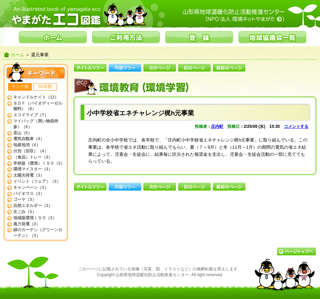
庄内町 (217, 126)
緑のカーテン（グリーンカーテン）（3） (37, 232)
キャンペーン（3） (30, 187)
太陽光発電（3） (28, 175)
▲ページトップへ (296, 251)
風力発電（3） (26, 224)
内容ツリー (125, 67)
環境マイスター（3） (32, 169)
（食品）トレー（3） (32, 157)
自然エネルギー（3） (32, 205)
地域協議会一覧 (272, 37)
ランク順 (20, 86)
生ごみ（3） (24, 211)
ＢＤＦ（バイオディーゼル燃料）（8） (37, 106)
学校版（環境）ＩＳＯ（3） (39, 163)
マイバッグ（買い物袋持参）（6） (35, 124)
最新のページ (229, 67)
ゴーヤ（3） (24, 199)
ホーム (53, 37)
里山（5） (22, 133)
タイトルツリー (90, 67)
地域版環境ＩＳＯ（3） (35, 217)
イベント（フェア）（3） (37, 181)
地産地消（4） (26, 145)
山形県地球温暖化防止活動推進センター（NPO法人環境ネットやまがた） (248, 15)
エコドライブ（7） (30, 115)
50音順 (45, 86)
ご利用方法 (126, 37)
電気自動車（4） (28, 138)
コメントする (296, 126)
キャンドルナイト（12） (36, 97)
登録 (199, 37)
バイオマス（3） (28, 193)
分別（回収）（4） (30, 151)
